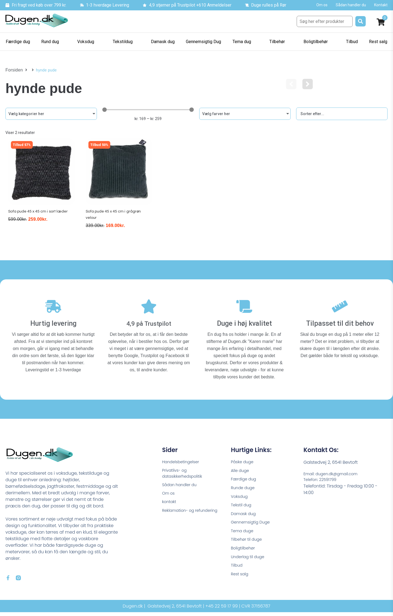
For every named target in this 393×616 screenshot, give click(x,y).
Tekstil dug (242, 506)
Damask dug (244, 516)
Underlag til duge (249, 562)
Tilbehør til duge (248, 543)
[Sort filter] (342, 113)
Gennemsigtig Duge (252, 525)
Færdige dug (245, 479)
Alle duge (241, 469)
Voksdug (240, 497)
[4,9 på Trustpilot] (148, 306)
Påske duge (243, 460)
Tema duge (243, 534)
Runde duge (244, 488)
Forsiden (13, 70)
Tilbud (237, 571)
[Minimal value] (148, 109)
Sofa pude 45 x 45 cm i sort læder (40, 216)
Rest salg (240, 581)
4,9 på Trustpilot (149, 321)
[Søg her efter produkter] (325, 21)
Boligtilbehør (244, 553)
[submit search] (360, 21)
